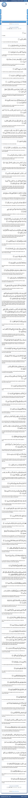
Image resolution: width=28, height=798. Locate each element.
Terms (22, 796)
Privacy (25, 796)
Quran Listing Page (15, 791)
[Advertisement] (14, 14)
